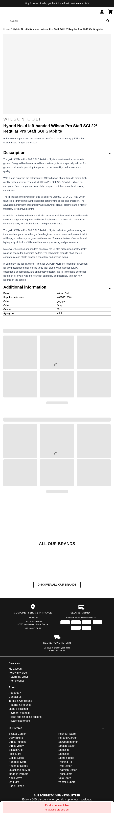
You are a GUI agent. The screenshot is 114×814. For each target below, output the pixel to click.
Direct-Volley (16, 745)
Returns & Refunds (20, 704)
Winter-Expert (66, 782)
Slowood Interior (68, 741)
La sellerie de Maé (20, 769)
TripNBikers (65, 773)
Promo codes (17, 680)
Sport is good (66, 757)
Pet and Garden (67, 737)
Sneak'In (63, 749)
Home (6, 29)
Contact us (33, 618)
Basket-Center (17, 733)
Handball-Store (18, 761)
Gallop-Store (16, 757)
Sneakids (64, 753)
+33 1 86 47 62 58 (33, 628)
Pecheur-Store (67, 733)
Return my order (18, 676)
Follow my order (18, 672)
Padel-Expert (16, 786)
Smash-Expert (66, 745)
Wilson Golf (22, 119)
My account (15, 668)
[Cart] (110, 11)
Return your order (57, 650)
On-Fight (14, 782)
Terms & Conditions (20, 700)
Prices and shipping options (25, 716)
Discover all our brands (57, 584)
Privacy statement (19, 720)
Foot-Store (15, 753)
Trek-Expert (65, 765)
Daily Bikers (16, 737)
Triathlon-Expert (67, 769)
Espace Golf (16, 749)
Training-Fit (65, 761)
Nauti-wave (15, 778)
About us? (15, 692)
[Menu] (4, 21)
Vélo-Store (64, 778)
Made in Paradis (18, 773)
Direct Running (18, 741)
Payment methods (19, 712)
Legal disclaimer (18, 708)
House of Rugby (18, 765)
